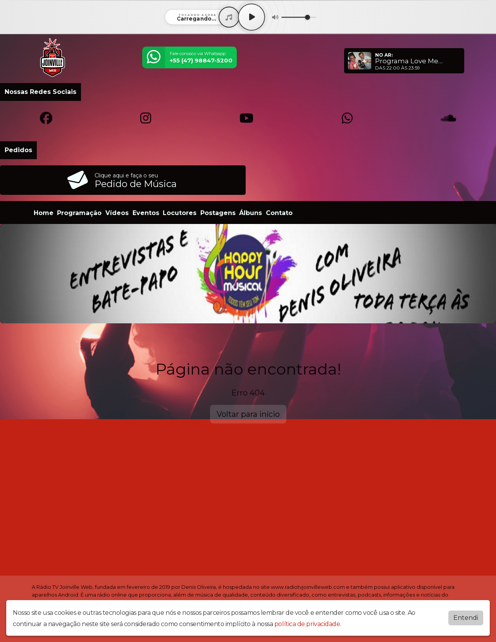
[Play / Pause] (251, 17)
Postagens (218, 213)
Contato (279, 213)
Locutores (179, 213)
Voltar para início (248, 414)
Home (43, 213)
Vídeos (117, 213)
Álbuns (250, 213)
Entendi (465, 617)
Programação (79, 213)
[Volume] (298, 17)
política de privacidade (307, 624)
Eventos (146, 213)
